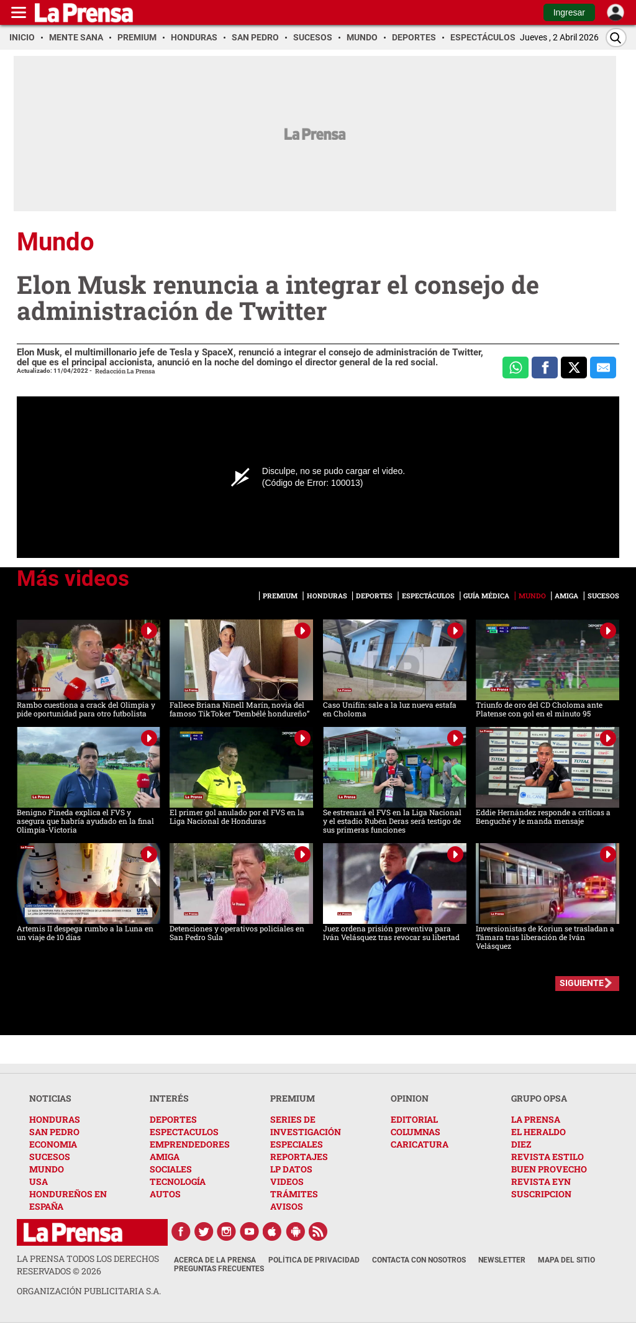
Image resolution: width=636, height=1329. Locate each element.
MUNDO (46, 1169)
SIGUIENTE (582, 983)
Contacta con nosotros (419, 1260)
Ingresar (569, 12)
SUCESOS (49, 1156)
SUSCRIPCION (541, 1194)
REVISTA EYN (541, 1181)
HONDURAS (54, 1119)
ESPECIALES (296, 1144)
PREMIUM (292, 1098)
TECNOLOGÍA (178, 1181)
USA (38, 1181)
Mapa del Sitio (566, 1260)
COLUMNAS (415, 1132)
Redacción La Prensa (125, 371)
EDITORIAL (414, 1119)
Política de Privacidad (314, 1260)
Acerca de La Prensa (215, 1260)
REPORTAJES (299, 1156)
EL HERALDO (538, 1132)
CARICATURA (419, 1144)
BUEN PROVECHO (549, 1169)
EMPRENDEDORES (190, 1144)
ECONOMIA (53, 1144)
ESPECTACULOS (184, 1132)
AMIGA (164, 1156)
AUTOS (165, 1194)
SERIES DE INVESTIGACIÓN (305, 1125)
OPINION (410, 1098)
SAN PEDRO (54, 1132)
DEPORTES (173, 1119)
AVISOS (286, 1206)
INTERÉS (169, 1098)
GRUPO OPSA (539, 1098)
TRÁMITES (294, 1194)
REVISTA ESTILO (547, 1156)
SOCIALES (171, 1169)
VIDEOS (287, 1181)
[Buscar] (616, 37)
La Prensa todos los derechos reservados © (88, 1265)
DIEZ (521, 1144)
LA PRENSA (535, 1119)
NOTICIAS (50, 1098)
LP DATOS (291, 1169)
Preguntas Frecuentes (219, 1268)
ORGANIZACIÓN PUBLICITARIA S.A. (89, 1291)
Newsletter (501, 1260)
